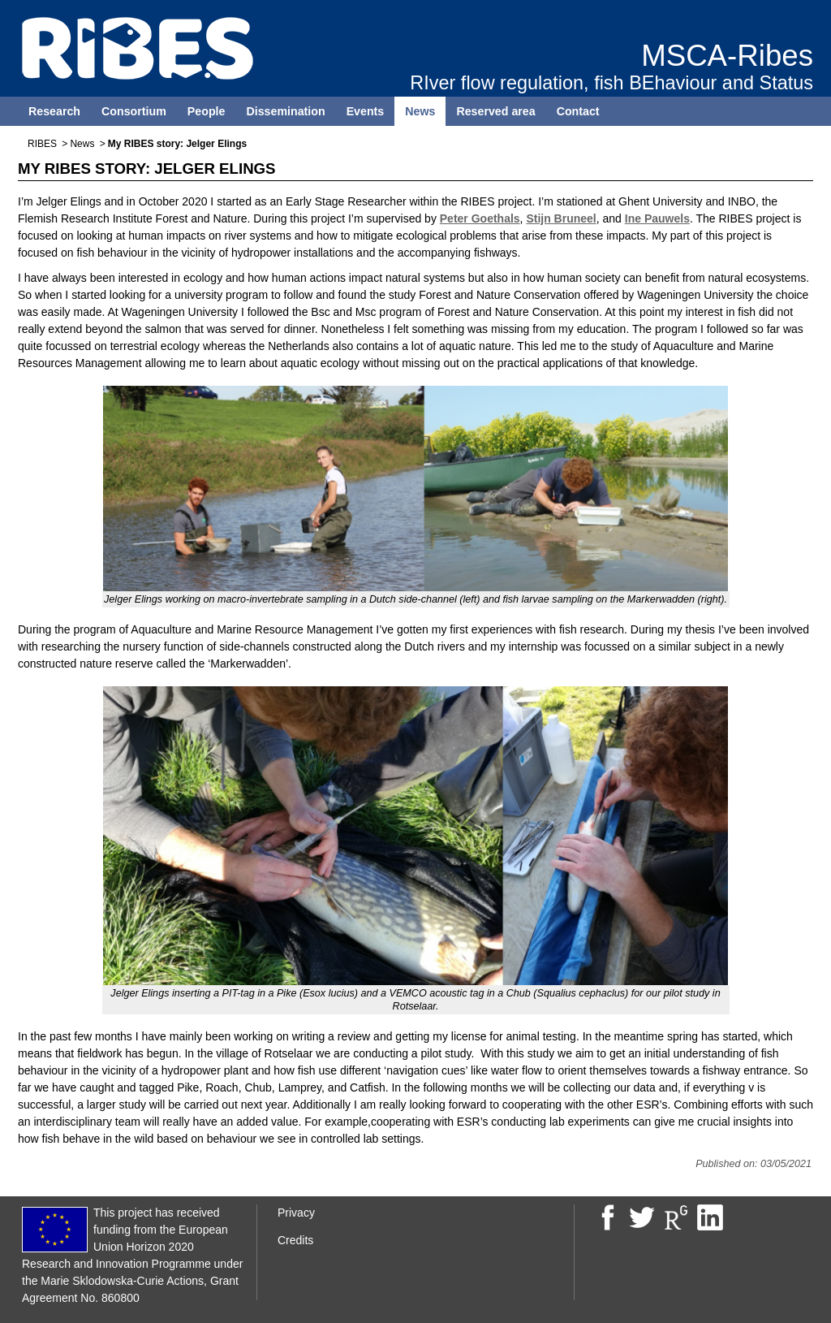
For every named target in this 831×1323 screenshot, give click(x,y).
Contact (578, 111)
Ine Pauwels (657, 218)
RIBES (42, 143)
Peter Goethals (480, 218)
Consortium (133, 111)
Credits (295, 1240)
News (420, 111)
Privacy (296, 1212)
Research (54, 111)
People (206, 111)
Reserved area (495, 111)
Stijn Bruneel (561, 218)
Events (366, 111)
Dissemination (285, 111)
